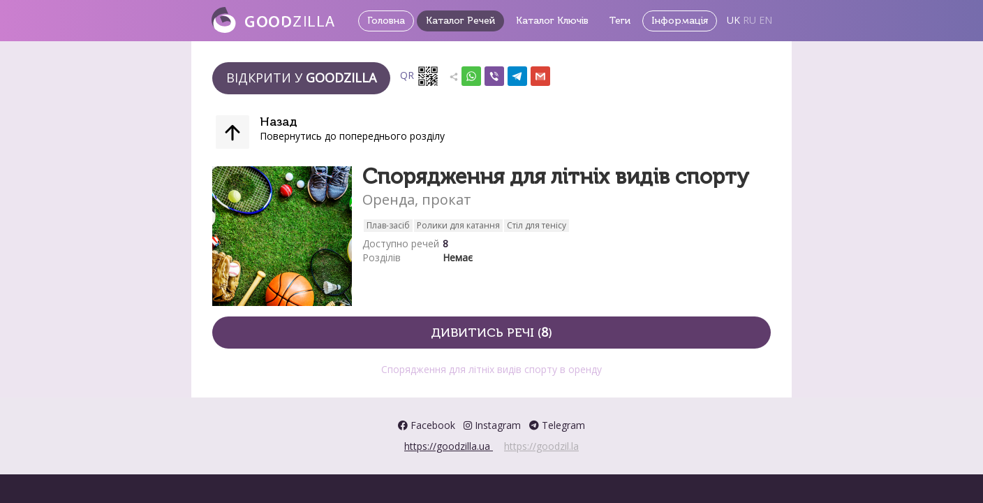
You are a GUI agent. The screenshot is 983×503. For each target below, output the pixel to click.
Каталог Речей (460, 21)
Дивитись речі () (491, 331)
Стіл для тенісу (536, 225)
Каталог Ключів (552, 21)
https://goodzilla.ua (448, 446)
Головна (386, 21)
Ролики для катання (458, 225)
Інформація (679, 21)
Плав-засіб (388, 225)
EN (765, 20)
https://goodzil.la (541, 446)
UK (733, 20)
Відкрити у (301, 77)
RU (749, 20)
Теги (619, 21)
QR (419, 76)
